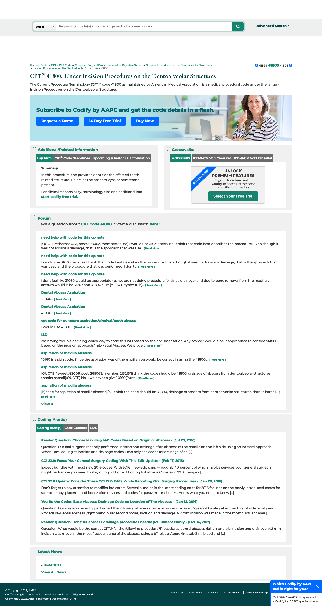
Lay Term (44, 158)
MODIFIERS (180, 158)
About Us (213, 592)
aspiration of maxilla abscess (66, 353)
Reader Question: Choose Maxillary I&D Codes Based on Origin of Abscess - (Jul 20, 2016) (118, 440)
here (154, 224)
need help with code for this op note (72, 237)
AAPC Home (195, 592)
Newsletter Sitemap (257, 592)
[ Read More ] (152, 248)
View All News (53, 572)
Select (40, 26)
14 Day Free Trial (105, 121)
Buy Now (145, 121)
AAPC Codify (176, 592)
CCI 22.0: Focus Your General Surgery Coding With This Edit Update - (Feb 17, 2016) (112, 461)
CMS (93, 428)
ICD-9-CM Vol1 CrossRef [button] (212, 158)
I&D (44, 335)
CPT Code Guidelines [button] (72, 158)
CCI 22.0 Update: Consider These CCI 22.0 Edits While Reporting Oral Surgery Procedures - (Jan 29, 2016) (131, 481)
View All (48, 404)
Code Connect (75, 428)
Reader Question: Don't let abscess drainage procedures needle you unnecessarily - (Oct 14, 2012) (125, 522)
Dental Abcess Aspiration (63, 293)
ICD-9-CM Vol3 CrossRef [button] (253, 158)
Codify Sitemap (232, 592)
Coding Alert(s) (49, 428)
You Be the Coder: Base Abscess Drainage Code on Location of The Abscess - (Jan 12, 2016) (119, 502)
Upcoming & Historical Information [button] (121, 158)
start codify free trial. (59, 197)
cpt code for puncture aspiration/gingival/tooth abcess (88, 321)
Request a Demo (57, 121)
